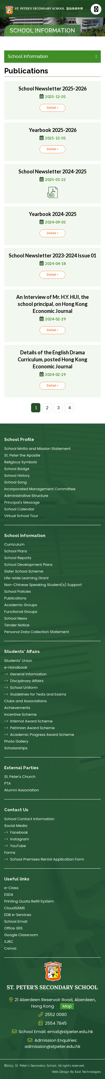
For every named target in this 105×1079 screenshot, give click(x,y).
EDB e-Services (17, 914)
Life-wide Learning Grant (26, 578)
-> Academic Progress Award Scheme (39, 734)
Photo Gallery (16, 741)
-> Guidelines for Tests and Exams (35, 694)
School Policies (17, 591)
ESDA (8, 894)
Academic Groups (20, 605)
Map (67, 1006)
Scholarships (15, 748)
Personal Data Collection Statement (36, 631)
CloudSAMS (14, 908)
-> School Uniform (21, 687)
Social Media (15, 825)
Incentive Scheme (20, 714)
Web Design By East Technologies (76, 1072)
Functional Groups (20, 611)
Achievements (17, 707)
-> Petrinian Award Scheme (29, 728)
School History (17, 475)
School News (15, 618)
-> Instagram (16, 839)
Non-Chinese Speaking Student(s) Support (43, 584)
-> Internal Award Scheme (28, 721)
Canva (10, 948)
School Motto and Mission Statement (37, 448)
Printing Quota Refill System (29, 901)
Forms (9, 852)
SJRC (8, 941)
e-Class (11, 887)
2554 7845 (56, 1023)
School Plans (15, 551)
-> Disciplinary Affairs (23, 680)
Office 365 (13, 928)
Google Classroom (21, 935)
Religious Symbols (20, 462)
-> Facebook (16, 832)
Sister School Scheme (23, 571)
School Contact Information (29, 819)
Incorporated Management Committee (39, 489)
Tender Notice (16, 625)
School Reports (17, 558)
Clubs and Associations (25, 701)
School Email (15, 921)
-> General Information (25, 674)
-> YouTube (15, 845)
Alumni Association (21, 790)
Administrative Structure (26, 495)
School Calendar (19, 509)
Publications (15, 598)
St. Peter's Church (20, 776)
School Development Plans (28, 564)
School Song (15, 482)
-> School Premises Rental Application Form (44, 859)
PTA (7, 783)
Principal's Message (22, 502)
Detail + (52, 115)
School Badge (16, 468)
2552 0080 (56, 1014)
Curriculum (14, 544)
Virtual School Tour (21, 515)
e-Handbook (15, 667)
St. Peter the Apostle (22, 455)
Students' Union (18, 660)
